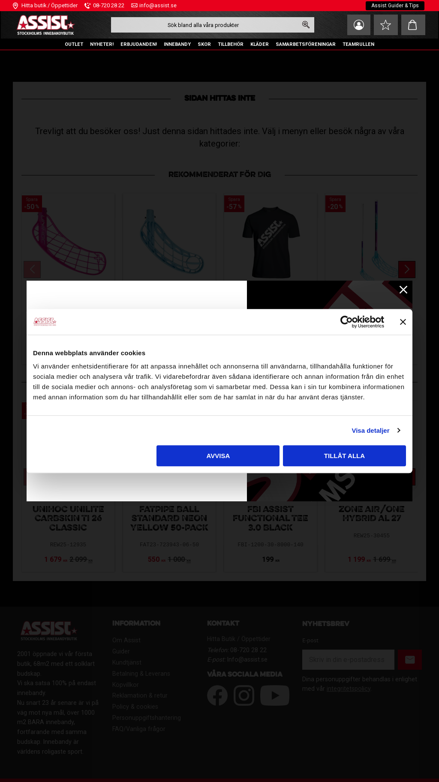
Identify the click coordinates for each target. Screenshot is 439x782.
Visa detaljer (370, 430)
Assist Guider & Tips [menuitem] (395, 6)
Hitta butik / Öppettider (49, 5)
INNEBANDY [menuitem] (177, 44)
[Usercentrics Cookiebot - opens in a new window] (346, 321)
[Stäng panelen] (403, 322)
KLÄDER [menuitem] (259, 44)
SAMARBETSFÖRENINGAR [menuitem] (306, 44)
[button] (385, 25)
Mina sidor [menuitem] (358, 25)
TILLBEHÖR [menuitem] (231, 44)
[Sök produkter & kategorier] (204, 25)
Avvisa (218, 455)
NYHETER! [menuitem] (102, 44)
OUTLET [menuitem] (74, 44)
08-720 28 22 (108, 5)
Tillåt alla (344, 455)
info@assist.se (158, 5)
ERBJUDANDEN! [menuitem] (138, 44)
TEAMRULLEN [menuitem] (358, 44)
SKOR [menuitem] (204, 44)
